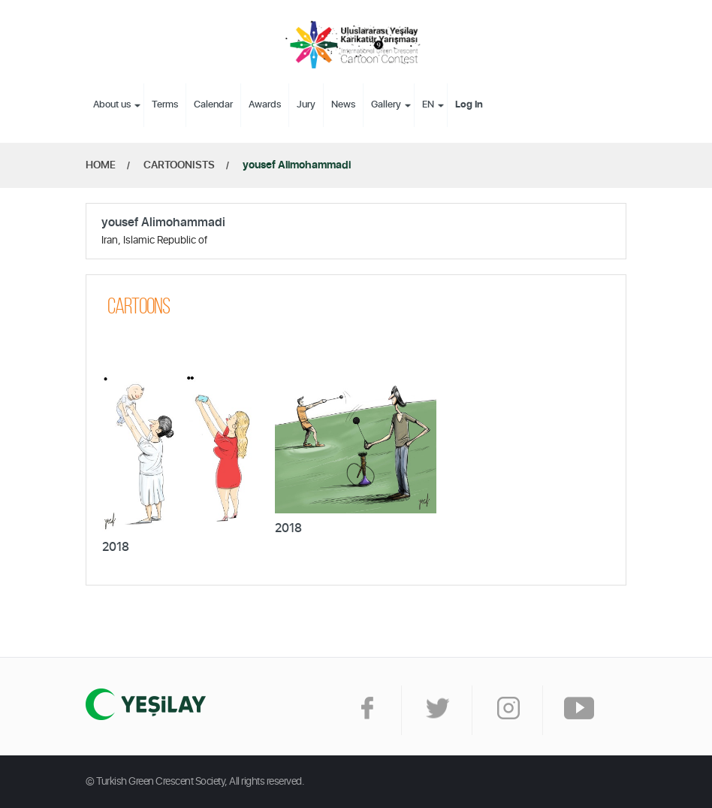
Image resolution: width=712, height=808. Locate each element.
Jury (306, 105)
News (343, 105)
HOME (101, 165)
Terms (165, 105)
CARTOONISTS (179, 165)
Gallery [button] (386, 105)
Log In (469, 105)
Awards (265, 105)
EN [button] (428, 105)
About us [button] (112, 105)
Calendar (213, 105)
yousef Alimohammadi (297, 165)
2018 (115, 547)
